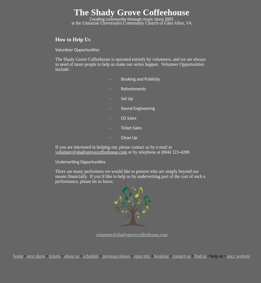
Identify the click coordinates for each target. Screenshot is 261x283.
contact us (181, 256)
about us (71, 256)
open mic (142, 256)
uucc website (238, 256)
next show (36, 256)
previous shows (116, 256)
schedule (91, 256)
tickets (55, 256)
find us (200, 256)
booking (161, 256)
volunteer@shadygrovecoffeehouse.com (131, 234)
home (18, 256)
